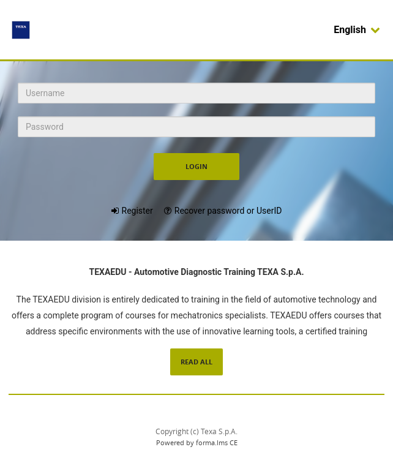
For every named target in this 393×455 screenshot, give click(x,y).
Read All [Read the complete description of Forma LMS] (196, 361)
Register (137, 211)
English (357, 30)
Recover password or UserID (228, 211)
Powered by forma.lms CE (197, 442)
